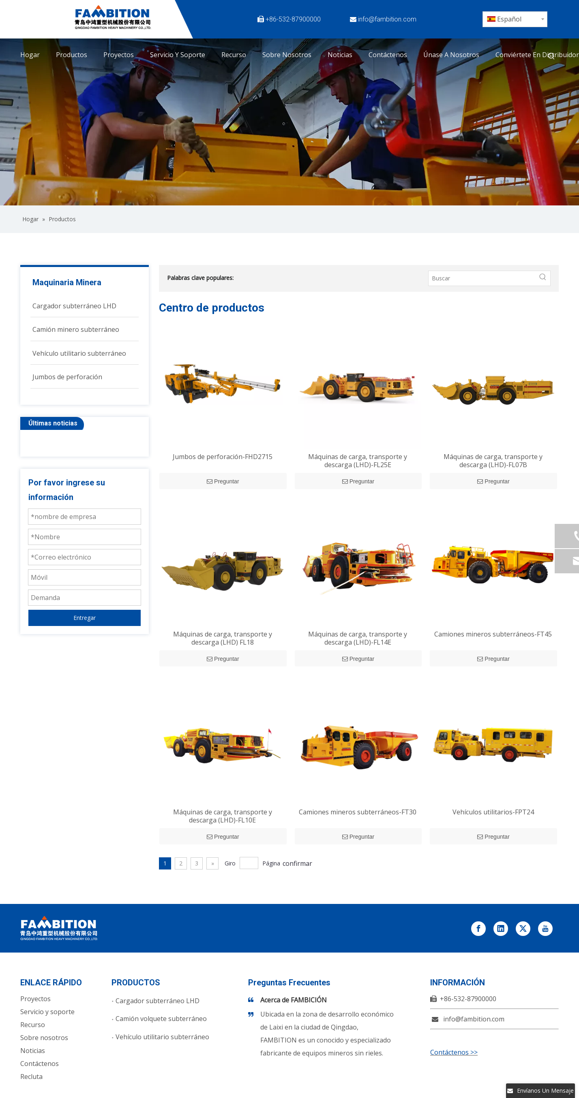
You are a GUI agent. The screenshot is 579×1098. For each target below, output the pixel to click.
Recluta (31, 1076)
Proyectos (35, 998)
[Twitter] (443, 19)
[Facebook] (424, 19)
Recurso (32, 1024)
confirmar (297, 863)
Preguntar (223, 481)
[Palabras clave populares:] (551, 56)
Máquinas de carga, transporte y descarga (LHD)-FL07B (493, 461)
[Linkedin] (461, 19)
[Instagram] (443, 32)
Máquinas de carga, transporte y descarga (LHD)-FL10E (222, 816)
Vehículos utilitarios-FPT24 (493, 812)
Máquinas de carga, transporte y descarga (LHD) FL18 (222, 638)
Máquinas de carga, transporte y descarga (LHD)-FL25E (357, 461)
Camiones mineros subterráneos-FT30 (357, 812)
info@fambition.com (387, 19)
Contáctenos (39, 1063)
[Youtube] (424, 32)
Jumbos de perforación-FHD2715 (222, 457)
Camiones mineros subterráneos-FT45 (493, 634)
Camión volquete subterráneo (161, 1018)
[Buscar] (482, 278)
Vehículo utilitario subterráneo (162, 1036)
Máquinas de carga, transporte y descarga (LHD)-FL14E (357, 638)
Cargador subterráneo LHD (157, 1000)
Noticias (32, 1050)
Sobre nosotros (44, 1037)
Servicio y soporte (47, 1011)
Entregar (84, 618)
